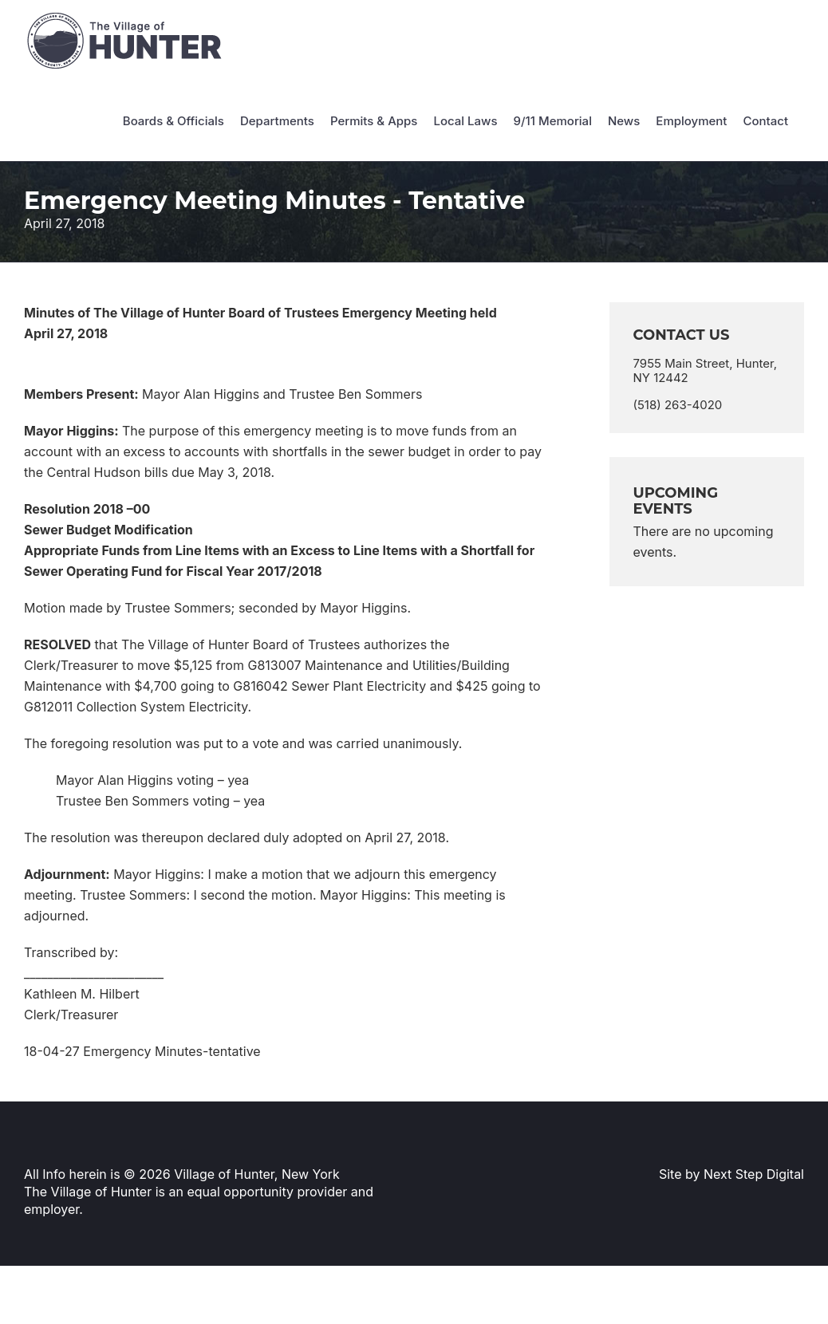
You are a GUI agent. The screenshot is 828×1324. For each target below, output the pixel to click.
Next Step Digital (754, 1174)
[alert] (707, 541)
